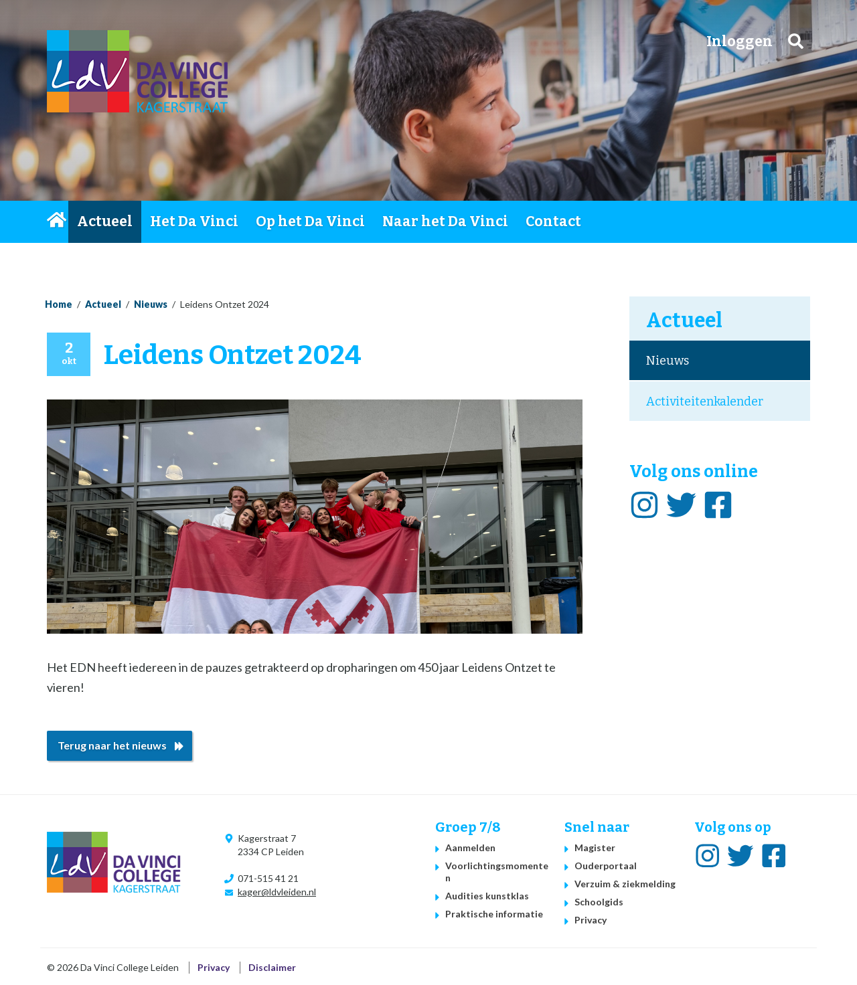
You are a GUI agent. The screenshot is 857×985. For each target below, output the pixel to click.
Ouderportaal (605, 865)
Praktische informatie (494, 913)
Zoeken (795, 41)
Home (57, 221)
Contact (553, 221)
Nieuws (150, 304)
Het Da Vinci (194, 221)
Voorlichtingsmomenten (496, 871)
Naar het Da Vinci (445, 221)
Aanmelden (470, 847)
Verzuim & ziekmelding (625, 883)
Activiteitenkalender (704, 401)
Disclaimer (272, 967)
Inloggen (739, 41)
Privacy (590, 919)
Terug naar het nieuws (112, 745)
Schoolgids (598, 901)
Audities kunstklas (487, 895)
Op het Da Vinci (310, 221)
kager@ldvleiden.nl (277, 891)
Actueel (105, 221)
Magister (594, 847)
